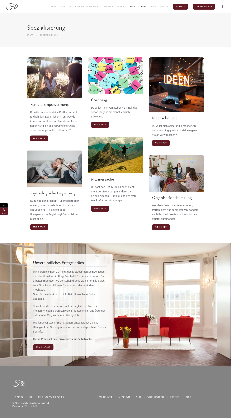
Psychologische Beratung (84, 7)
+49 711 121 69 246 (22, 397)
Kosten (164, 7)
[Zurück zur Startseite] (12, 6)
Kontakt (180, 7)
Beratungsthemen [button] (114, 7)
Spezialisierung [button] (137, 7)
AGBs (138, 397)
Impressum (124, 397)
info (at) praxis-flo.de (51, 397)
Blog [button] (153, 7)
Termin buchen (204, 7)
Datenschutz (105, 397)
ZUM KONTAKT (43, 347)
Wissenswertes (155, 397)
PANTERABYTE (30, 406)
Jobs (188, 397)
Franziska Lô (58, 7)
